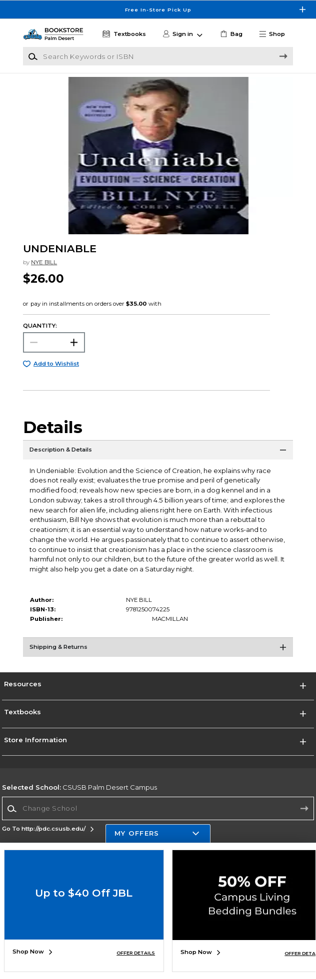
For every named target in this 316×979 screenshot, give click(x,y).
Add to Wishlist (56, 363)
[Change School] (158, 808)
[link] (230, 34)
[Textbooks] (123, 34)
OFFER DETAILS (135, 953)
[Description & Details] (158, 453)
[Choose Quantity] (54, 342)
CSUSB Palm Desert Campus (79, 787)
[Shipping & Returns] (158, 650)
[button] (275, 34)
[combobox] (158, 809)
